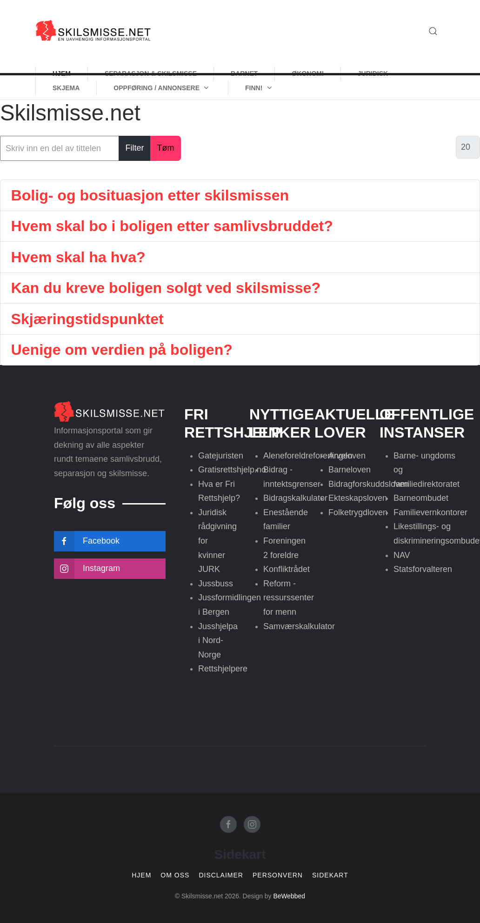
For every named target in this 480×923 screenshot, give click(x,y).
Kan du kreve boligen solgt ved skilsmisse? (166, 287)
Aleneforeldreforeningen (308, 455)
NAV (401, 555)
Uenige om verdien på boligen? (122, 349)
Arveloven (347, 455)
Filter (135, 148)
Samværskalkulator (299, 626)
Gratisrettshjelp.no (232, 469)
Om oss (174, 875)
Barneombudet (420, 498)
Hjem (141, 875)
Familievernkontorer (430, 512)
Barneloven (349, 469)
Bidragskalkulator (295, 498)
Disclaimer (221, 875)
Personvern (278, 875)
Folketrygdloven (357, 512)
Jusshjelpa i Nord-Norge (218, 640)
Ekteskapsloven (357, 498)
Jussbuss (215, 583)
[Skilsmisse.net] (93, 31)
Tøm (165, 148)
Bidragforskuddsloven (368, 484)
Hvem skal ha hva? (78, 257)
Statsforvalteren (422, 569)
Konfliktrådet (286, 569)
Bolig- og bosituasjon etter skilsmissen (150, 195)
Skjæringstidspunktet (87, 319)
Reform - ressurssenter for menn (288, 598)
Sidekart (330, 875)
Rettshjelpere (222, 668)
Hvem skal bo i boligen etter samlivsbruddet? (172, 226)
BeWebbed (289, 896)
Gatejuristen (220, 455)
